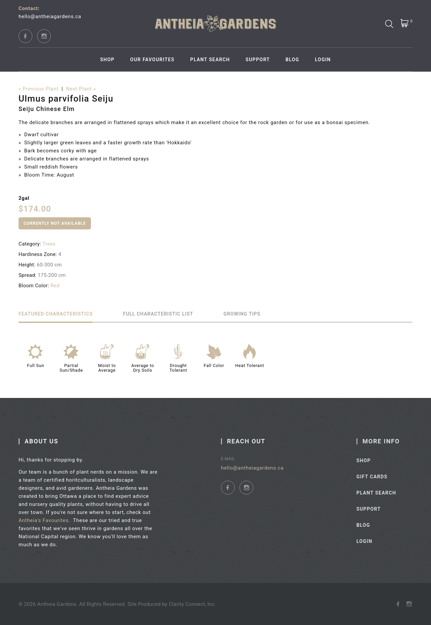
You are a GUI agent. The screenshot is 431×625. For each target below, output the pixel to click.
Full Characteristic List (158, 314)
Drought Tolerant (178, 368)
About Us (45, 441)
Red (55, 286)
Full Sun (35, 365)
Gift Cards (382, 476)
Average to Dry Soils (142, 368)
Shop (107, 59)
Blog (292, 59)
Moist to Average (107, 368)
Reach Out (253, 441)
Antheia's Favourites (47, 520)
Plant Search (210, 59)
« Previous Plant (39, 89)
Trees (49, 244)
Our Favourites (152, 59)
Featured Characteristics (56, 314)
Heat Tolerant (249, 365)
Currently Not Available (55, 223)
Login (323, 59)
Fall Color (214, 365)
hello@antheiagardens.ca (50, 16)
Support (257, 59)
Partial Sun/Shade (71, 368)
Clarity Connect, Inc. (192, 604)
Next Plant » (81, 89)
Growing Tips (242, 314)
